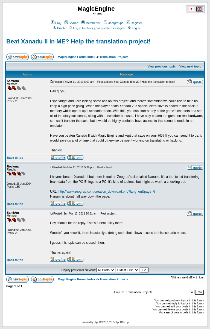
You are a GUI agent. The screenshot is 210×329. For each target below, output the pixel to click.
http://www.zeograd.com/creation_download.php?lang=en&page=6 (107, 191)
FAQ (56, 23)
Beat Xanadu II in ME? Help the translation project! (78, 41)
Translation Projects (114, 56)
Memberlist (90, 23)
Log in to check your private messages (96, 28)
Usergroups (113, 23)
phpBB (97, 322)
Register (134, 23)
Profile (59, 28)
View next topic (190, 66)
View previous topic (161, 66)
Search (71, 23)
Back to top (15, 157)
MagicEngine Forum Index (76, 56)
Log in (134, 28)
